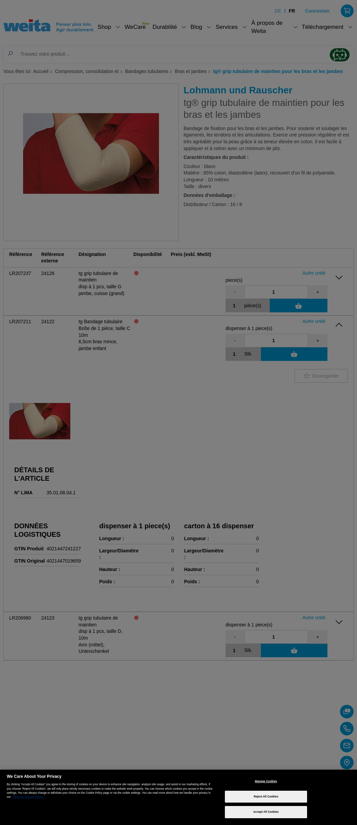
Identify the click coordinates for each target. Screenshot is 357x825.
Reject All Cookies (266, 796)
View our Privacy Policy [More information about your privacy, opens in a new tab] (28, 797)
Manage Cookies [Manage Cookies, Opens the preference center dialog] (266, 781)
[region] (178, 797)
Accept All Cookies (266, 811)
